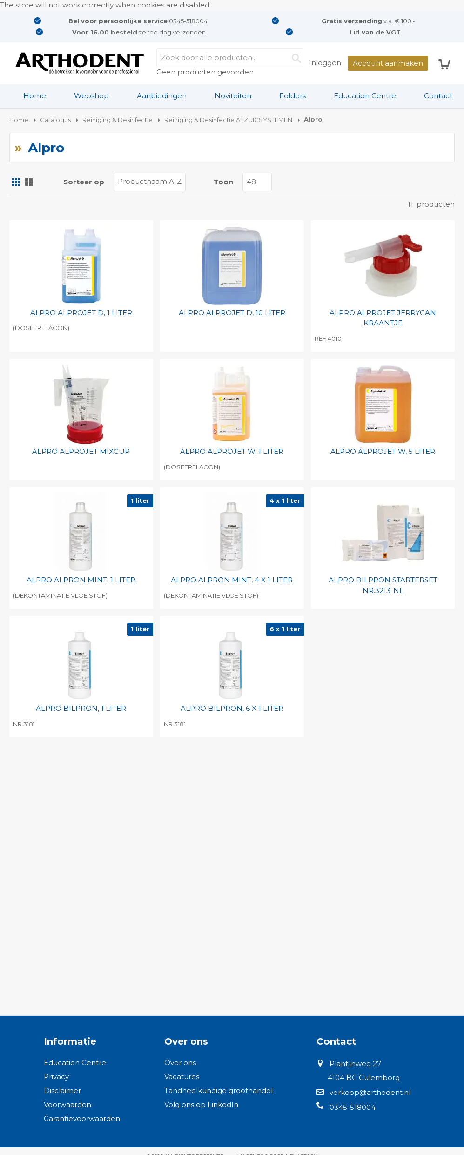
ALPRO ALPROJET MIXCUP (81, 451)
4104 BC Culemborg (364, 1077)
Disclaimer (62, 1090)
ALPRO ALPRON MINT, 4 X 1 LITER (232, 579)
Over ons (180, 1062)
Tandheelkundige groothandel (218, 1090)
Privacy (56, 1076)
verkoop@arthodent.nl (370, 1092)
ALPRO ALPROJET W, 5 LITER (382, 451)
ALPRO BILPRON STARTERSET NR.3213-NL (383, 585)
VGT (393, 32)
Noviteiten (233, 95)
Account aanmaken (388, 63)
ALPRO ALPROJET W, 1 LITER (231, 451)
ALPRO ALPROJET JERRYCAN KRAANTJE (383, 318)
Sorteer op (83, 181)
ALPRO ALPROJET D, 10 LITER (232, 312)
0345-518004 (188, 21)
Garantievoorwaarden (82, 1118)
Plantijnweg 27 (355, 1063)
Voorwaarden (67, 1104)
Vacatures (181, 1076)
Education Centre (365, 95)
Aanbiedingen (162, 95)
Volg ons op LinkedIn (201, 1104)
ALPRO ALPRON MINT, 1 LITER (81, 579)
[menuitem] (34, 96)
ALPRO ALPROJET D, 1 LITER (81, 312)
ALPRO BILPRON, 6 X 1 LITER (232, 708)
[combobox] (229, 57)
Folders (292, 95)
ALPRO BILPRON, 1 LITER (81, 708)
